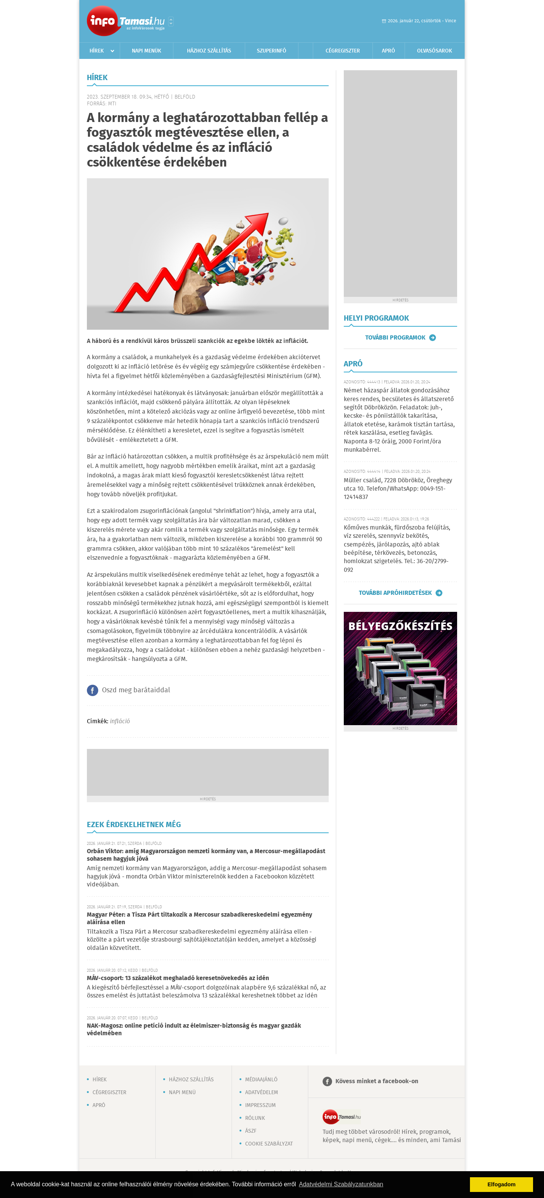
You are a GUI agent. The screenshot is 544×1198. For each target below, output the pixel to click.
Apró (388, 51)
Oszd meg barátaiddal (136, 690)
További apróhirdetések (395, 593)
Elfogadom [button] (502, 1184)
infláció (120, 721)
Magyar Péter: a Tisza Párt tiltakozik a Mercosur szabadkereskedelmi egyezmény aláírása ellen (199, 918)
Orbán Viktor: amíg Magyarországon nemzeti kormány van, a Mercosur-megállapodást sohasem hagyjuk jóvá (206, 855)
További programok (395, 337)
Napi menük (146, 51)
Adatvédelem (261, 1092)
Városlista (171, 21)
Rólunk (255, 1118)
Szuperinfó (271, 51)
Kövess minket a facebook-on (376, 1081)
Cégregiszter (343, 51)
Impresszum (260, 1105)
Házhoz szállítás (209, 51)
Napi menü (182, 1092)
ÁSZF (251, 1131)
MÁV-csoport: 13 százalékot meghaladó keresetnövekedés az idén (178, 978)
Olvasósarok (434, 51)
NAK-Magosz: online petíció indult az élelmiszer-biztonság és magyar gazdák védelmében (194, 1029)
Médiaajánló (261, 1080)
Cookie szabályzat (269, 1144)
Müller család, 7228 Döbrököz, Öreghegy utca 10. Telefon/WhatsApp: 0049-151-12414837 (398, 489)
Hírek (97, 51)
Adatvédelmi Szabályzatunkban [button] (341, 1184)
